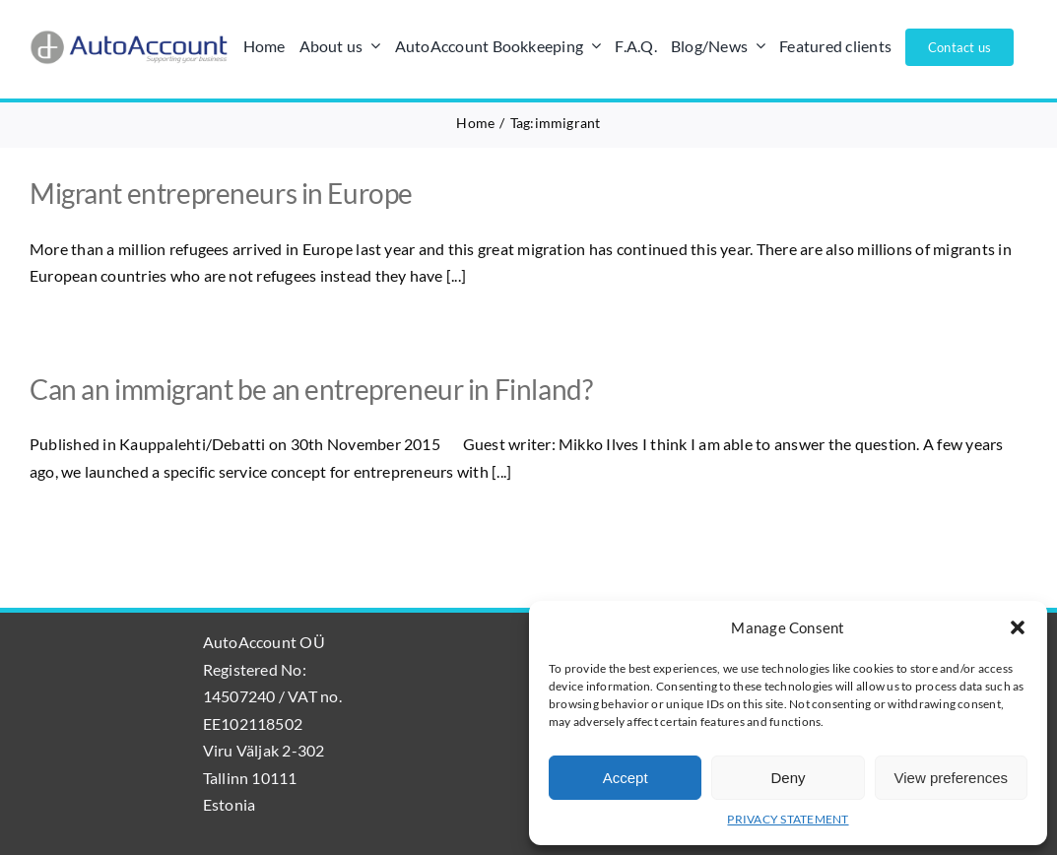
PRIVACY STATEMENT (787, 819)
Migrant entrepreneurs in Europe (221, 193)
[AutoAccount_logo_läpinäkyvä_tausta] (130, 37)
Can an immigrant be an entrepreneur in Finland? (311, 389)
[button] (1017, 627)
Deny (787, 777)
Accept (625, 777)
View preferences (951, 777)
